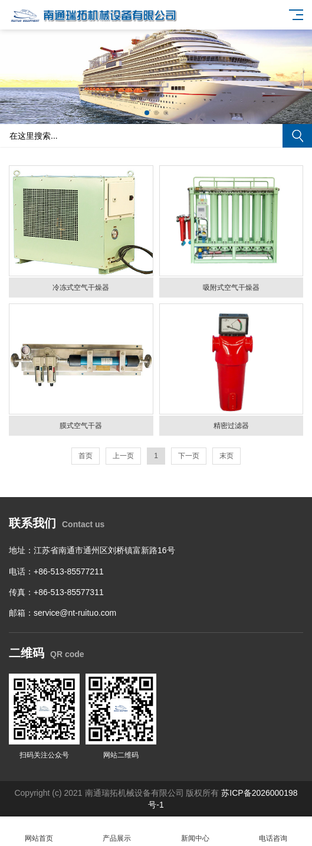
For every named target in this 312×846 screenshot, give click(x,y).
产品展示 (117, 831)
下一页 (188, 456)
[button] (146, 112)
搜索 (297, 136)
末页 (226, 456)
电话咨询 (273, 831)
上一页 (123, 456)
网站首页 (39, 831)
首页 (85, 456)
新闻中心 (195, 831)
